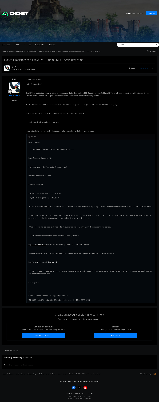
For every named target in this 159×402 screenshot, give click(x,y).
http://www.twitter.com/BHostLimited (42, 262)
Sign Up (152, 13)
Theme (68, 393)
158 (14, 100)
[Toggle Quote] (29, 137)
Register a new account (43, 335)
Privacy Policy (79, 393)
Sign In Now (115, 335)
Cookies (91, 393)
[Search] (129, 45)
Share (131, 68)
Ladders (28, 45)
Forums (52, 45)
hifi (14, 67)
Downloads (7, 45)
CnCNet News (29, 69)
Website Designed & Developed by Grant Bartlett (79, 381)
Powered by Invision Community (79, 398)
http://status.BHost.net (37, 244)
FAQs (18, 45)
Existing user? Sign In (134, 13)
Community (40, 45)
